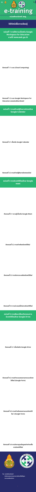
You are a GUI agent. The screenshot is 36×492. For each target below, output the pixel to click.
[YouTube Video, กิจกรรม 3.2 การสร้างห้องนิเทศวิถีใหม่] (18, 231)
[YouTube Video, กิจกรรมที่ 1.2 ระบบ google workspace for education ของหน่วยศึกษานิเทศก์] (18, 85)
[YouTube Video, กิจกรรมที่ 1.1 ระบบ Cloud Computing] (18, 54)
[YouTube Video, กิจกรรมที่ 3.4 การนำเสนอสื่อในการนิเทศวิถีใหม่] (18, 292)
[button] (2, 2)
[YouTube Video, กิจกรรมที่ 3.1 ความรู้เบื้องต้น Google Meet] (18, 200)
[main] (18, 24)
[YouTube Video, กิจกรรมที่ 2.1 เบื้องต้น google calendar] (18, 129)
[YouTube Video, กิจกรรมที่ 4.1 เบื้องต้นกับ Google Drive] (18, 334)
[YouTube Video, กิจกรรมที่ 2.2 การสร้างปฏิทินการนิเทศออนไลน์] (18, 159)
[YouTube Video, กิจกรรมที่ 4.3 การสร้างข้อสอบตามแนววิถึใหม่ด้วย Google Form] (18, 398)
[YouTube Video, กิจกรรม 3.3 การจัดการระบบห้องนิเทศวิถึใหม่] (18, 262)
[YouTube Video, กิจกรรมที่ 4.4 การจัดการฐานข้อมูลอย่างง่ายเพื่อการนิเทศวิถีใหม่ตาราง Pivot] (18, 431)
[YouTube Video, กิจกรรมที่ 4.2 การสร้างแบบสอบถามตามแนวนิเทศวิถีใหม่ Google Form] (18, 364)
